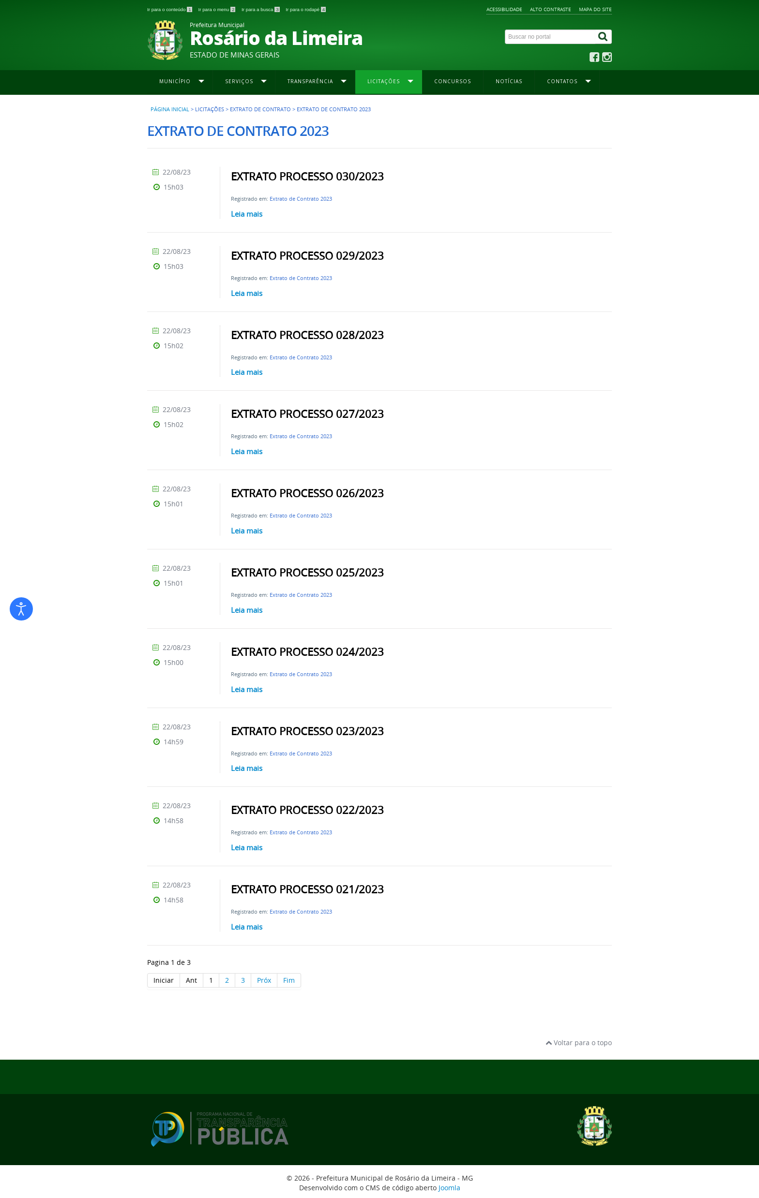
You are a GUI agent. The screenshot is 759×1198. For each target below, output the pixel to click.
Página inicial (170, 109)
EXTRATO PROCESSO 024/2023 (307, 652)
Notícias (509, 81)
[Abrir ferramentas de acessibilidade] (21, 609)
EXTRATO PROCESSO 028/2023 (307, 335)
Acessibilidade (504, 9)
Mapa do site (595, 9)
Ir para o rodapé (306, 9)
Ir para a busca (261, 9)
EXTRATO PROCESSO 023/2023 (307, 731)
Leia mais (246, 214)
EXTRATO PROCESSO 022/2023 (307, 810)
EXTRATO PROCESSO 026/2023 (307, 493)
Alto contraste (550, 9)
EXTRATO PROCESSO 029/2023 (307, 256)
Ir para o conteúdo (170, 9)
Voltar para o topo (579, 1042)
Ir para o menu (217, 9)
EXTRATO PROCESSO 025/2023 (307, 572)
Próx (264, 980)
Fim (289, 980)
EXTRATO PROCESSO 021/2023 (307, 889)
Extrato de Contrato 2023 (301, 198)
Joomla (449, 1187)
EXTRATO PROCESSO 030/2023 (307, 176)
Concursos (452, 81)
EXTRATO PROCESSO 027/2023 (307, 414)
